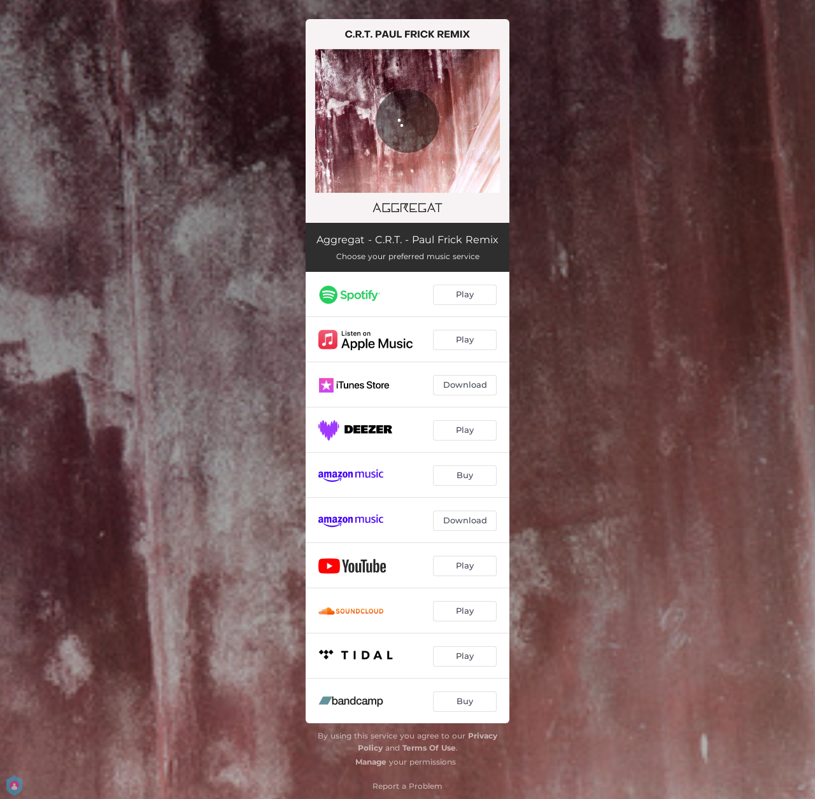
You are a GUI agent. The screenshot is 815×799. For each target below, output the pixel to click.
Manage (370, 762)
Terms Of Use (429, 748)
